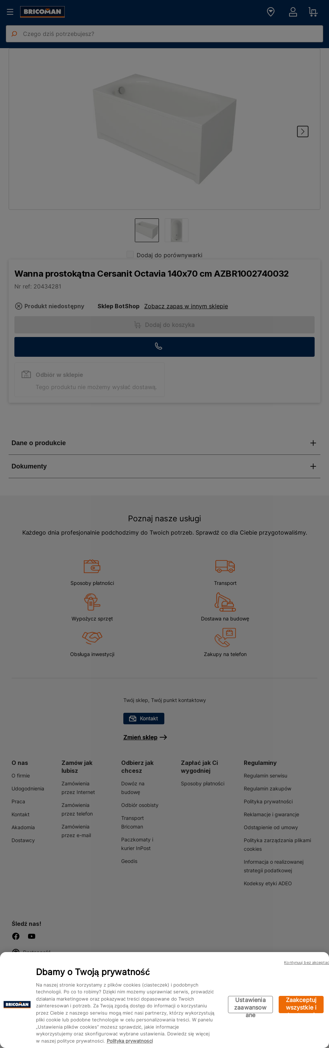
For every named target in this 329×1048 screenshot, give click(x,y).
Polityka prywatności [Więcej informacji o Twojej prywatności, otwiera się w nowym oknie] (130, 1041)
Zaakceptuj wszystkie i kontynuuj (301, 1004)
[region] (164, 1000)
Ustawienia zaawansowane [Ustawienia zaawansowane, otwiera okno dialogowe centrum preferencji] (250, 1004)
